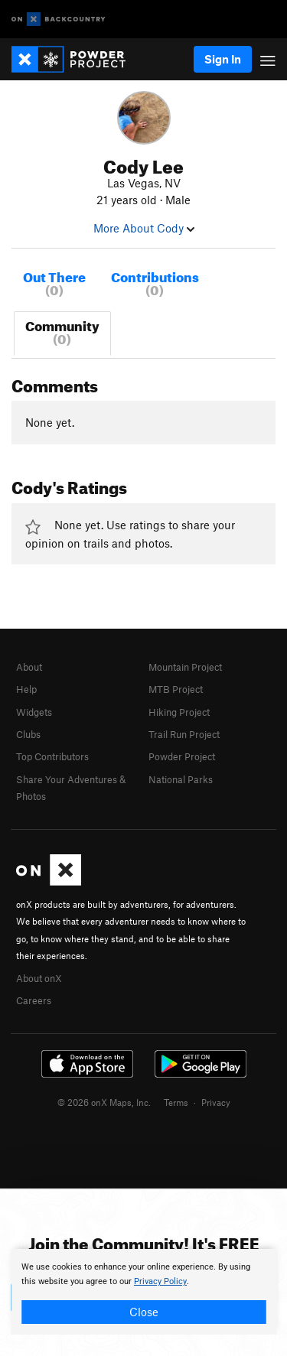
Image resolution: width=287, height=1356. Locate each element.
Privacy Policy (160, 1281)
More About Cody (143, 228)
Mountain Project (185, 667)
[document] (143, 1292)
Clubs (28, 734)
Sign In (222, 59)
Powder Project (181, 756)
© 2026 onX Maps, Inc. (104, 1102)
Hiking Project (179, 712)
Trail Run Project (184, 734)
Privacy (215, 1102)
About (29, 667)
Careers (33, 1000)
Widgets (34, 712)
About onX (39, 978)
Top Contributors (52, 756)
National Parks (180, 779)
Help (26, 689)
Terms (176, 1102)
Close (143, 1312)
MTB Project (175, 689)
